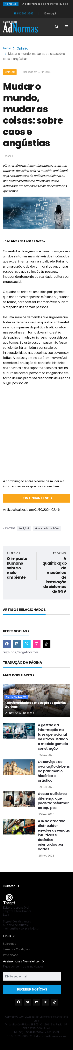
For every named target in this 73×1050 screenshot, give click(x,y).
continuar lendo (36, 498)
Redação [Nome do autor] (28, 712)
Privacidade (10, 955)
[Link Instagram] (36, 644)
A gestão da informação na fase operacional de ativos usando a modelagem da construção (53, 737)
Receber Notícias (32, 989)
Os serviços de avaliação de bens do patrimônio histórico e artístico (54, 771)
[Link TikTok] (46, 644)
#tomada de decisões (47, 528)
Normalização (16, 696)
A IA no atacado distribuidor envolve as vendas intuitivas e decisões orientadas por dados (54, 835)
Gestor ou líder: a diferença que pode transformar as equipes (53, 800)
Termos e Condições (16, 949)
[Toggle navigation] (66, 27)
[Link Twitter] (27, 644)
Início (7, 48)
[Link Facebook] (7, 644)
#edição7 (24, 528)
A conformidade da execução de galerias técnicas (35, 705)
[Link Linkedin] (17, 644)
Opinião (22, 48)
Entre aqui (50, 13)
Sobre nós (9, 943)
